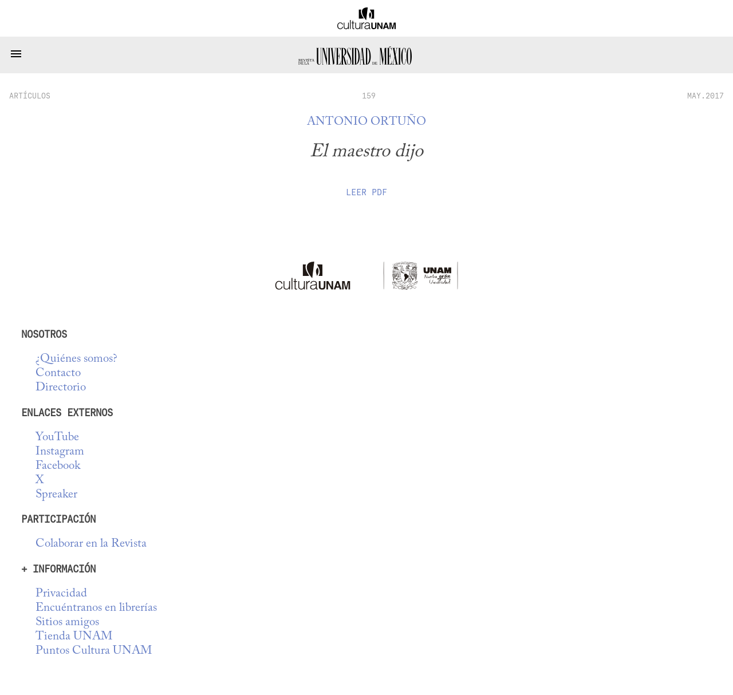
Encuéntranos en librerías (96, 608)
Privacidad (61, 594)
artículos (29, 95)
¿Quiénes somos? (76, 359)
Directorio (61, 388)
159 (369, 95)
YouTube (57, 438)
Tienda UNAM (74, 637)
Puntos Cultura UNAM (94, 651)
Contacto (58, 374)
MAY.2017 (705, 95)
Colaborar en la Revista (91, 544)
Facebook (58, 466)
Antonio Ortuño (366, 122)
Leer (366, 192)
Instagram (60, 452)
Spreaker (56, 495)
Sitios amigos (67, 623)
